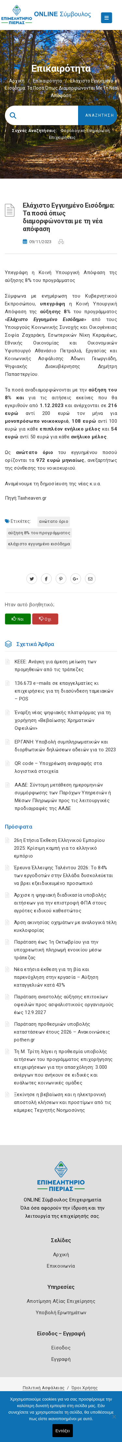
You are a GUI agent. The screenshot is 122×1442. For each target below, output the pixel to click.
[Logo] (61, 1181)
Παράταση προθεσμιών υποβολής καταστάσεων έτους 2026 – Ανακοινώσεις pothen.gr (62, 1032)
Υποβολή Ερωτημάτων (61, 1313)
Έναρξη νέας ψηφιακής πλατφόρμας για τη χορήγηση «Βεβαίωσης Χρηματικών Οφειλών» (63, 720)
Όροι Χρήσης (85, 1387)
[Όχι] (114, 1419)
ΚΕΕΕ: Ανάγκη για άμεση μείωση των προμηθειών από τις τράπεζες (55, 665)
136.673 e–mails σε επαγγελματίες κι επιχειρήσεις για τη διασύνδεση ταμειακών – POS (64, 691)
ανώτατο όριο (53, 521)
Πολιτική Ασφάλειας (43, 1387)
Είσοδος (61, 1348)
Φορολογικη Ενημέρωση (85, 130)
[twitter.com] (31, 579)
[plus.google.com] (75, 579)
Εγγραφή (61, 1359)
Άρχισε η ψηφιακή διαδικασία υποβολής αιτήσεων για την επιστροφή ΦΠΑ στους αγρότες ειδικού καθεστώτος (60, 903)
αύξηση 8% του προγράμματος (39, 532)
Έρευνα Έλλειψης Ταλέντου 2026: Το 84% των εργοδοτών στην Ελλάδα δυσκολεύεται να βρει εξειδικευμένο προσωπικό (63, 875)
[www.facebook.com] (46, 579)
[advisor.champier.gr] (90, 579)
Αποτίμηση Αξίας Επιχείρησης (61, 1301)
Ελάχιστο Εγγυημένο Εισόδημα (39, 543)
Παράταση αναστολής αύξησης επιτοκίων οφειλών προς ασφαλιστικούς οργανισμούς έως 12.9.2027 (64, 1004)
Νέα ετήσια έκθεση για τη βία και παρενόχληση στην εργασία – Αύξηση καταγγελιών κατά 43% (56, 977)
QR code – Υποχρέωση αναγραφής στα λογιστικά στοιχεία (58, 767)
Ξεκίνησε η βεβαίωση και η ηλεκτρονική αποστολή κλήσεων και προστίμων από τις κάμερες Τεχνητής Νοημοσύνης (62, 1102)
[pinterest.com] (61, 579)
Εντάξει (63, 1430)
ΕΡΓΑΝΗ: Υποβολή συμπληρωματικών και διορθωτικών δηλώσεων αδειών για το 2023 (65, 746)
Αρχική (16, 80)
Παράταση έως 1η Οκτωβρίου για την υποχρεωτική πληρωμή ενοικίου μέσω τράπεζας (58, 950)
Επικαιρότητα (47, 80)
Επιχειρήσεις (62, 137)
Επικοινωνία (61, 1266)
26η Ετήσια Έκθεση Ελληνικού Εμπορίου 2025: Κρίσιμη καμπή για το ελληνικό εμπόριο (59, 848)
